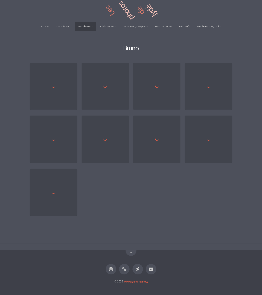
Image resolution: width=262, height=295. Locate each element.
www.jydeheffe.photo (136, 281)
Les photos (84, 26)
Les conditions (163, 26)
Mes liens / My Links (209, 26)
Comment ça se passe (135, 26)
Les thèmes (62, 26)
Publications (107, 26)
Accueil (45, 26)
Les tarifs (184, 26)
